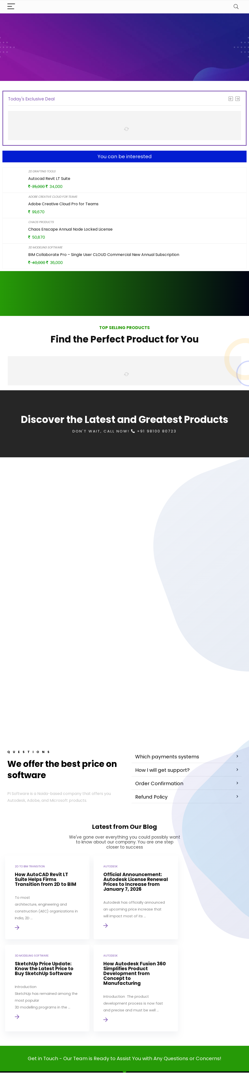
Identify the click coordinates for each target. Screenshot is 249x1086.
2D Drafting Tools (41, 171)
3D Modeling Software (45, 247)
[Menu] (11, 6)
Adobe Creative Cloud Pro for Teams (63, 204)
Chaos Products (41, 222)
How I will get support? (162, 696)
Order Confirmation (159, 710)
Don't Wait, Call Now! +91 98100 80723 (124, 431)
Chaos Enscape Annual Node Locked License (70, 229)
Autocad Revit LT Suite (49, 178)
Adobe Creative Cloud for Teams (52, 197)
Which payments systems (167, 683)
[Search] (236, 6)
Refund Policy (151, 723)
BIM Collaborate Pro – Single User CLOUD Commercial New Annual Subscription (103, 254)
